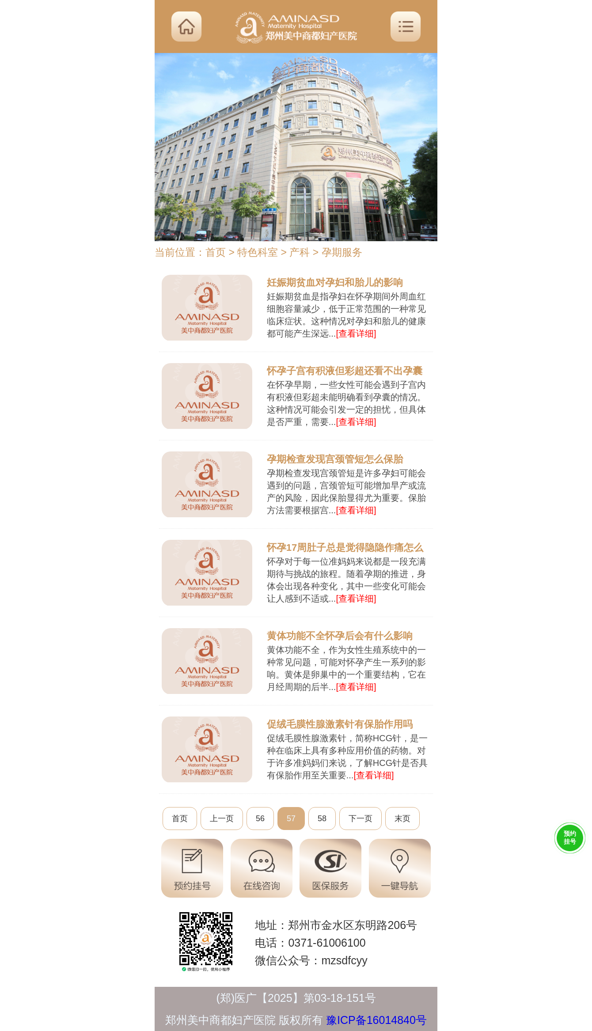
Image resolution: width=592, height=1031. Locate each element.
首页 (215, 252)
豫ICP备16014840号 (376, 1020)
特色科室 (257, 252)
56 (260, 818)
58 (322, 818)
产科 (299, 252)
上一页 (222, 818)
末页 (402, 818)
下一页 (360, 818)
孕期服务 (342, 252)
